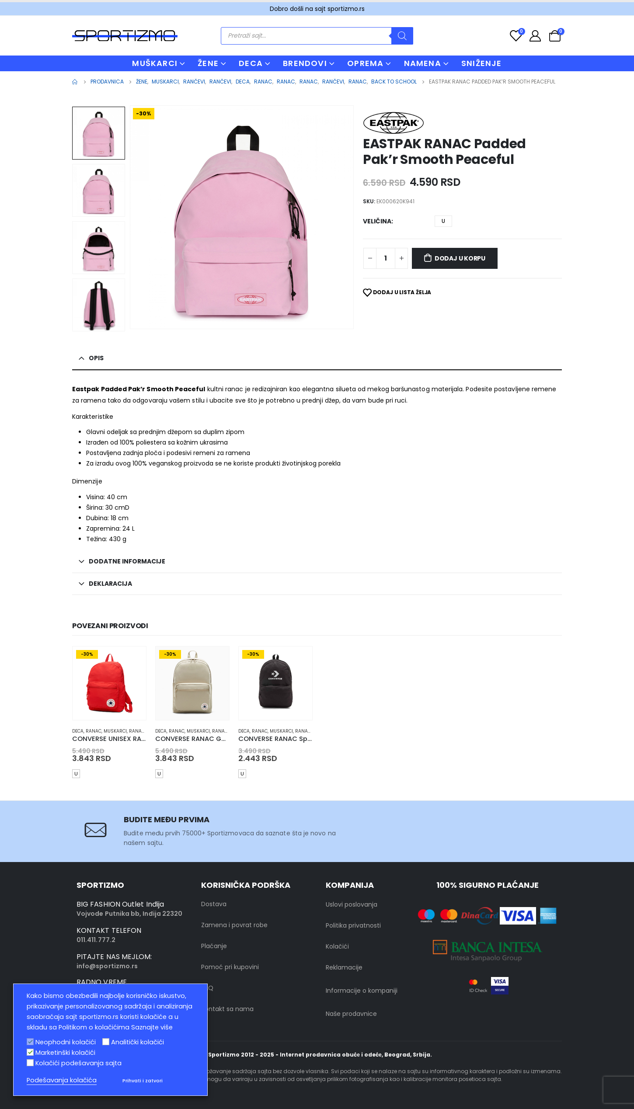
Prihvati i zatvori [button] (142, 1080)
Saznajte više (152, 1027)
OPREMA (365, 63)
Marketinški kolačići (65, 1052)
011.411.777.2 (96, 939)
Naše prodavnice (351, 1013)
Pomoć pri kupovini (230, 967)
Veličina (377, 221)
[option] (98, 133)
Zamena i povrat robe (234, 925)
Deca (78, 731)
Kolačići (337, 946)
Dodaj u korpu (460, 258)
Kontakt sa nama (227, 1009)
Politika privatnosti (353, 925)
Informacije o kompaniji (361, 990)
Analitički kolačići (137, 1042)
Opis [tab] (96, 358)
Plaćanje (214, 946)
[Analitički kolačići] (105, 1041)
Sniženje (481, 63)
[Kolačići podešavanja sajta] (30, 1062)
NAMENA (422, 63)
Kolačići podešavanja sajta (78, 1063)
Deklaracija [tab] (110, 583)
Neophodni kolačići (65, 1042)
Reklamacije (344, 967)
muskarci (115, 731)
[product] (109, 683)
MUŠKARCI (155, 63)
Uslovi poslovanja (351, 904)
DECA (251, 63)
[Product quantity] (385, 258)
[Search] (402, 36)
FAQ (207, 988)
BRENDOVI (305, 63)
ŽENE (208, 63)
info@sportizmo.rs (107, 966)
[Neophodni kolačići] (30, 1041)
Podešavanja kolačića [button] (62, 1080)
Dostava (213, 904)
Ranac (93, 731)
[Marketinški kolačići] (30, 1052)
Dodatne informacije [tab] (127, 561)
